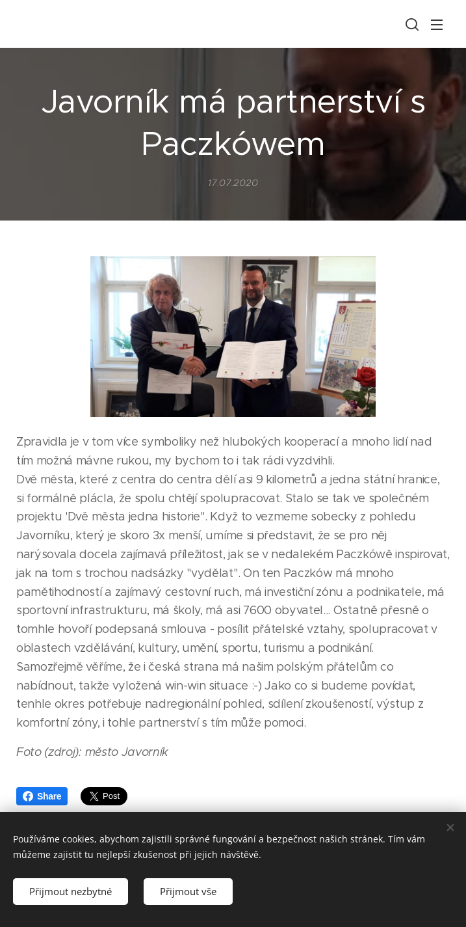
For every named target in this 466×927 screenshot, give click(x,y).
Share (42, 796)
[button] (411, 24)
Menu (437, 24)
